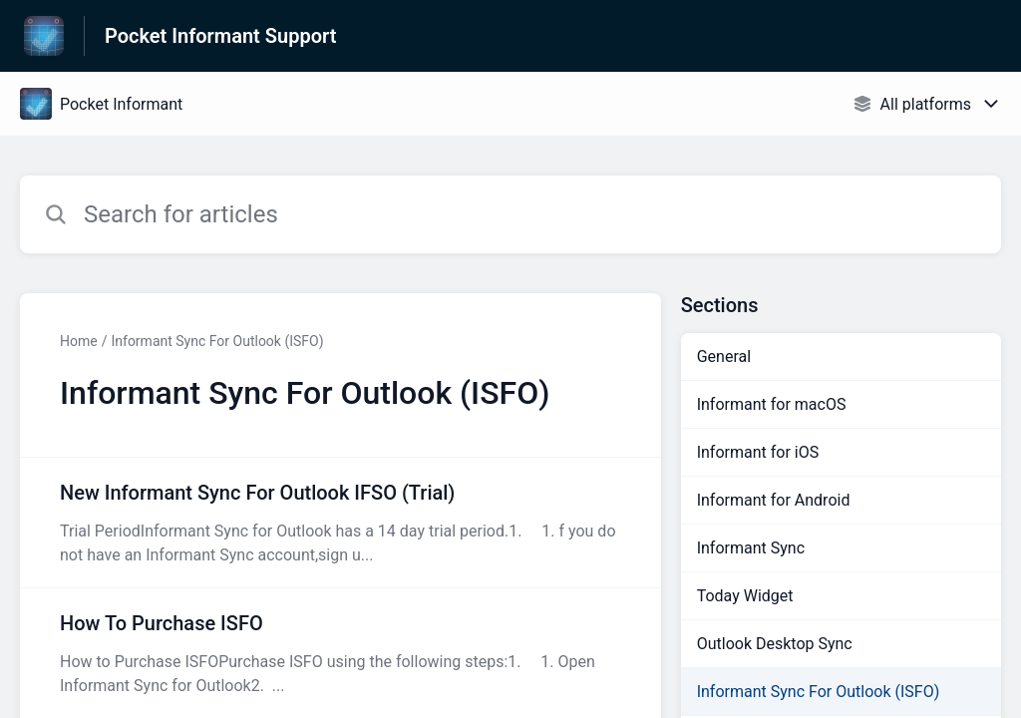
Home (79, 341)
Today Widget (745, 595)
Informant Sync (751, 547)
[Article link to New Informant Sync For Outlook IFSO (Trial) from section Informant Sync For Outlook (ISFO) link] (340, 522)
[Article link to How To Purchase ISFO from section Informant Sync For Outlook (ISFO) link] (340, 653)
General (724, 356)
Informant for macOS (772, 404)
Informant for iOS (758, 452)
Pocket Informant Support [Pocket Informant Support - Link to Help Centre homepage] (220, 36)
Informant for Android (774, 500)
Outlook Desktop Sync (774, 643)
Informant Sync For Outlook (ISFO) (217, 341)
